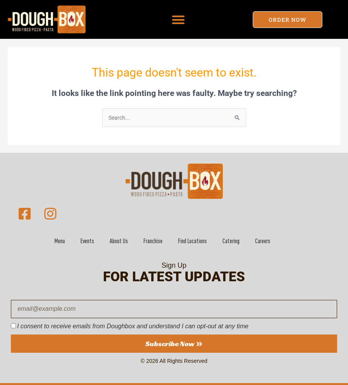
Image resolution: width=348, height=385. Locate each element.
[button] (178, 19)
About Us (119, 240)
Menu (59, 240)
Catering (231, 240)
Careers (262, 240)
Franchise (153, 240)
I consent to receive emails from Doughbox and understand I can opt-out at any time (132, 326)
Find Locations (192, 240)
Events (87, 240)
